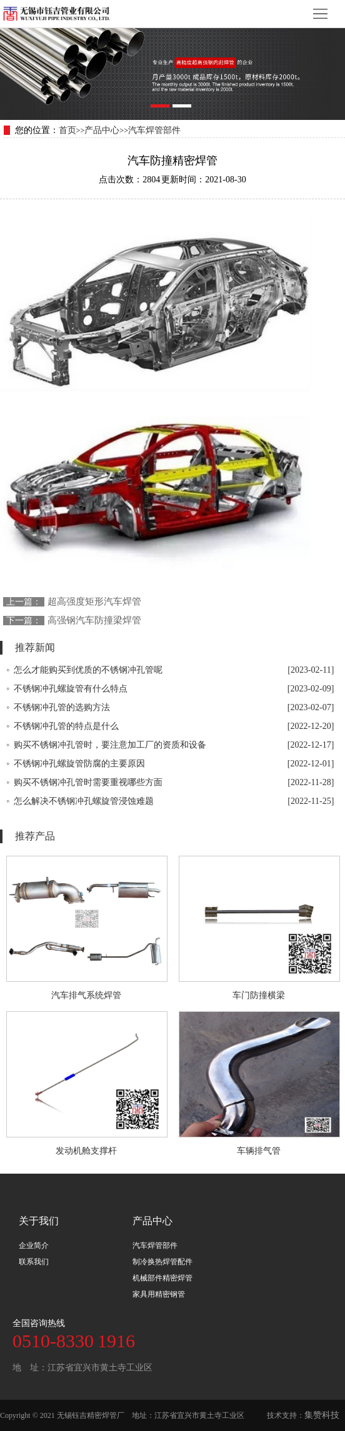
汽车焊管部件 (154, 130)
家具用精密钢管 (158, 1294)
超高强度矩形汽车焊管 (94, 602)
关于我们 (39, 1221)
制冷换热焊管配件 (162, 1261)
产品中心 (101, 130)
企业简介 (34, 1245)
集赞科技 (321, 1415)
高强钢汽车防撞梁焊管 (94, 620)
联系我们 (34, 1261)
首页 (67, 130)
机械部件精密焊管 (162, 1278)
